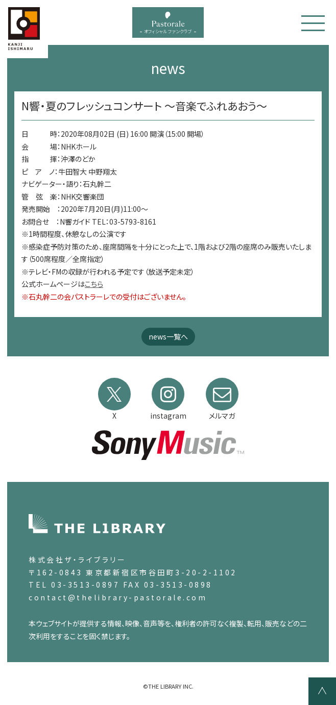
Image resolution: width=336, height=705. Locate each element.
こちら (94, 284)
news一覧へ (168, 336)
